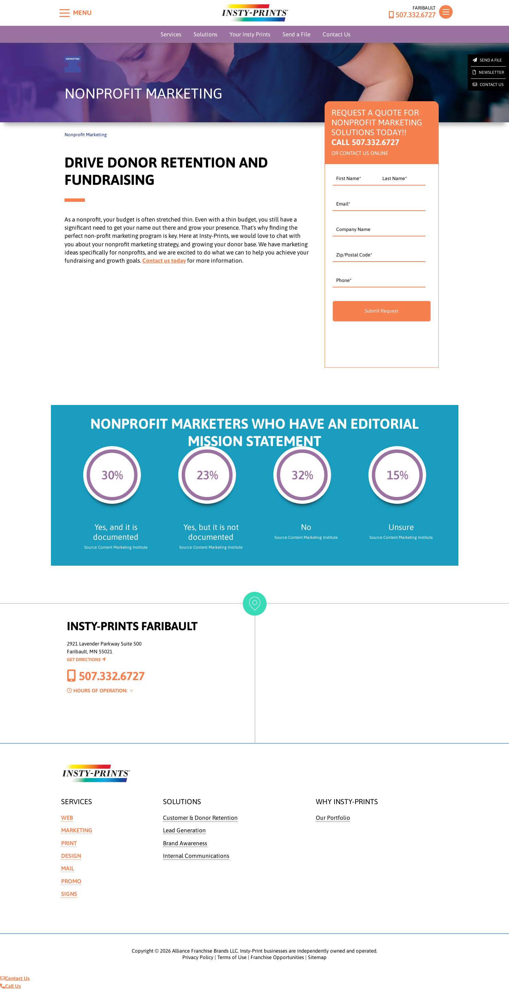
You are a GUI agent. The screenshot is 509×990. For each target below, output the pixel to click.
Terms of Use (232, 957)
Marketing (76, 830)
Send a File (296, 34)
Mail (67, 868)
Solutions (205, 34)
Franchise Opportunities (277, 957)
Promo (71, 881)
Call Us (10, 986)
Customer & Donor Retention (200, 817)
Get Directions (86, 659)
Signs (69, 893)
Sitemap (317, 957)
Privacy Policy (197, 957)
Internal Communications (196, 855)
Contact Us (336, 34)
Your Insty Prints (250, 34)
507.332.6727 (412, 15)
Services (171, 34)
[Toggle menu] (64, 13)
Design (71, 855)
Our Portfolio (333, 817)
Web (67, 817)
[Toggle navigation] (446, 12)
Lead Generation (184, 830)
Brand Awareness (185, 843)
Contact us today (164, 260)
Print (69, 843)
